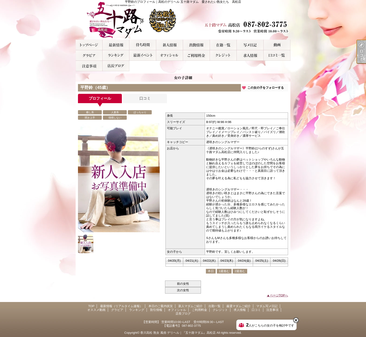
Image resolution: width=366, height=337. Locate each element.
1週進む (224, 271)
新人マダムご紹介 (169, 45)
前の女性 (183, 283)
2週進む (240, 271)
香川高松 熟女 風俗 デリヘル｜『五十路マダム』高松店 (178, 332)
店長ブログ (115, 66)
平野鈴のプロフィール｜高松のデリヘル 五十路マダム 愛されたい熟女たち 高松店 (183, 20)
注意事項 (89, 66)
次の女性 (183, 290)
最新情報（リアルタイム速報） (115, 45)
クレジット (223, 55)
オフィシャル (169, 55)
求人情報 (250, 55)
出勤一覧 (196, 45)
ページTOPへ (279, 295)
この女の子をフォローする (265, 87)
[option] (119, 177)
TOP (89, 45)
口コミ (277, 55)
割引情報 (142, 55)
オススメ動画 (277, 45)
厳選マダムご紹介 (223, 45)
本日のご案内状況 (142, 45)
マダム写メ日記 (250, 45)
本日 (211, 271)
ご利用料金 (196, 55)
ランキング (115, 55)
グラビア (89, 55)
